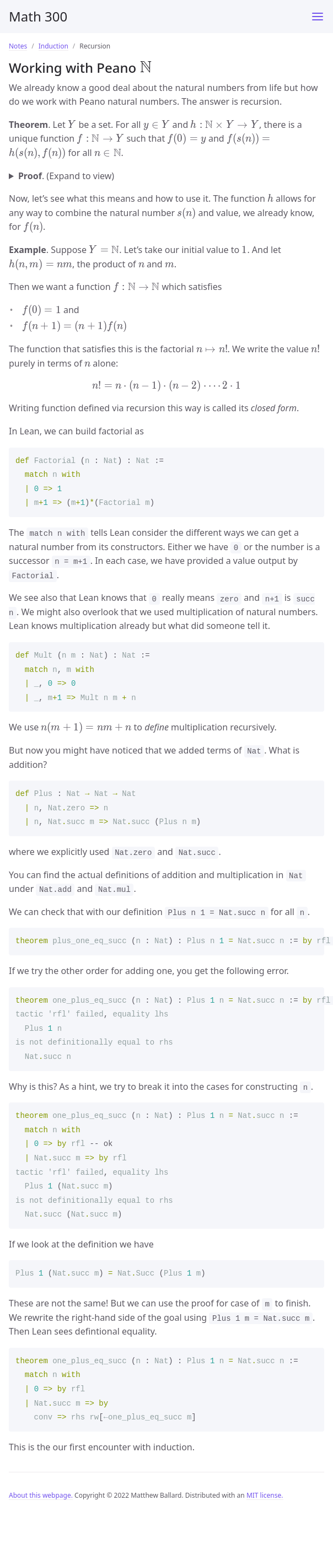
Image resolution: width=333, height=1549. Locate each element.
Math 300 (38, 16)
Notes (18, 46)
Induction (53, 46)
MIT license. (264, 1495)
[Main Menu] (317, 16)
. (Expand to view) (66, 176)
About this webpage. (41, 1495)
